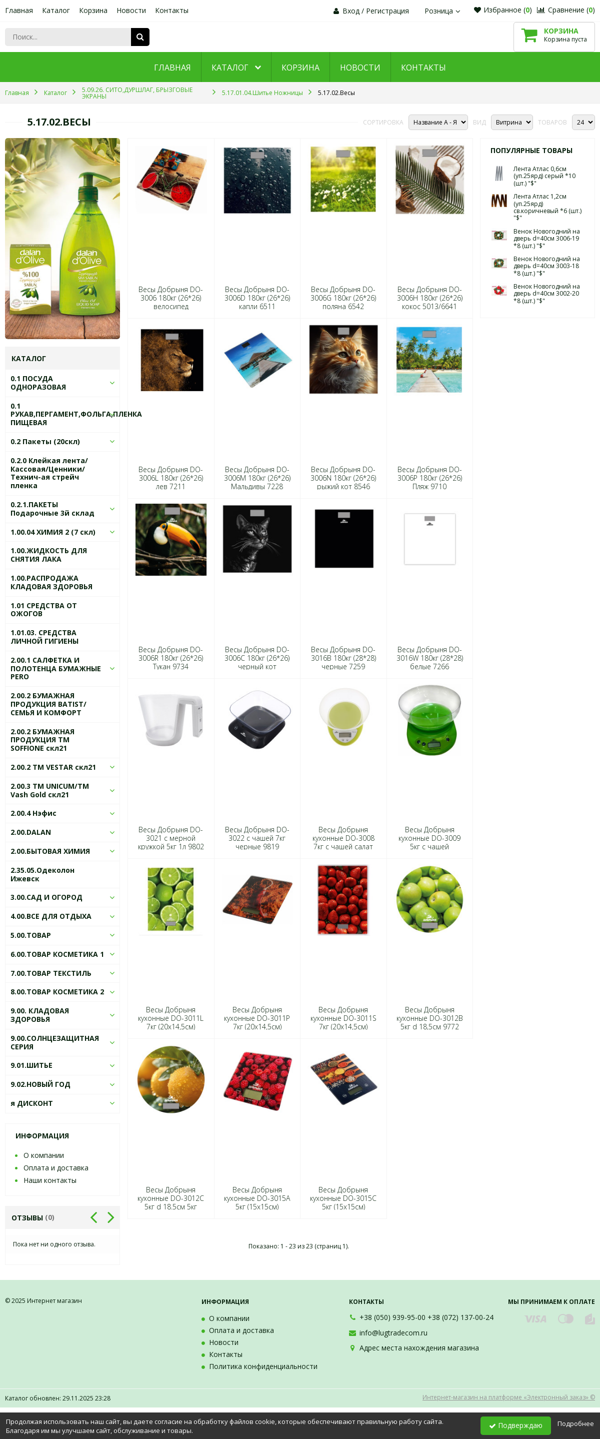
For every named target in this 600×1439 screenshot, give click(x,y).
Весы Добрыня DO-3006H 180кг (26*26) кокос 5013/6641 (429, 298)
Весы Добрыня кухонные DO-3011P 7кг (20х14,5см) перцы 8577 (257, 1022)
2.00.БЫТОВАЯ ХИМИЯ (50, 851)
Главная (19, 10)
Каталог (56, 10)
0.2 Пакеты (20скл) (45, 441)
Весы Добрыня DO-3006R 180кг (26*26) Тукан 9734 (170, 658)
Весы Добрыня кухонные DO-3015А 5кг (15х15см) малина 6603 (257, 1202)
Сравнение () (566, 10)
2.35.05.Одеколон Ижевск (42, 874)
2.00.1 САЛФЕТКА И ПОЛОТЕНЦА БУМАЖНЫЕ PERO (55, 668)
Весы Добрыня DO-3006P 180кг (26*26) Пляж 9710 (430, 478)
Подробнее (576, 1423)
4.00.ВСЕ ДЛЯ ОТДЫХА (51, 916)
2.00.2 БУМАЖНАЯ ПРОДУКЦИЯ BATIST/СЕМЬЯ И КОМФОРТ (48, 704)
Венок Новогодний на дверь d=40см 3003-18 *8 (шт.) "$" (547, 266)
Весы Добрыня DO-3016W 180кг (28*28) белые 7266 (429, 658)
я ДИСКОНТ (31, 1103)
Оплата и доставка (56, 1167)
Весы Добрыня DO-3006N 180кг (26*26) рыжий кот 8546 (343, 478)
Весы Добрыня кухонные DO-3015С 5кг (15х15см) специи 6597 (343, 1202)
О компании (44, 1155)
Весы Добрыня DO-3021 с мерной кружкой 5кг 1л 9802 (171, 838)
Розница (443, 11)
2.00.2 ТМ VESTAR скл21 (53, 767)
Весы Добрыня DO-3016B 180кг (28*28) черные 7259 (343, 658)
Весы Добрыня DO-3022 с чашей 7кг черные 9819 (257, 838)
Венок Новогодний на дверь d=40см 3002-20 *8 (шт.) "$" (547, 293)
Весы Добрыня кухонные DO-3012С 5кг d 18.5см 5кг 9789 (171, 1202)
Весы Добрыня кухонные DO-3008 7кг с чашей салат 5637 (343, 842)
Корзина (93, 10)
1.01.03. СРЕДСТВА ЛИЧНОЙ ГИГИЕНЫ (44, 637)
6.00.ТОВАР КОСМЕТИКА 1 (57, 954)
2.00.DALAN (30, 832)
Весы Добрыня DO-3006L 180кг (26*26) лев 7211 (170, 478)
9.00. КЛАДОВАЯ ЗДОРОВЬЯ (39, 1015)
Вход (351, 11)
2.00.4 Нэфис (33, 813)
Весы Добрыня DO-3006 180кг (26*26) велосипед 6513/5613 (170, 302)
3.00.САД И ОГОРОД (46, 897)
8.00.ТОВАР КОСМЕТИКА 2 (57, 991)
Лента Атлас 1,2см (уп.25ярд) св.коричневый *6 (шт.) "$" (548, 207)
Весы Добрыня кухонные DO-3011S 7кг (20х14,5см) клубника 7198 (343, 1022)
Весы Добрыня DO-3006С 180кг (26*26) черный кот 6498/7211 (257, 662)
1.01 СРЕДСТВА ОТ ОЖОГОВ (43, 610)
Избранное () (503, 10)
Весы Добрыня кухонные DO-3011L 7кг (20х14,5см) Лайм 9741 (171, 1022)
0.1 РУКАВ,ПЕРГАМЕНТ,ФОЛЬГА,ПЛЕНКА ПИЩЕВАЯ (76, 414)
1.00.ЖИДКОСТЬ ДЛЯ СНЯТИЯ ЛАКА (48, 555)
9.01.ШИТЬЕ (31, 1065)
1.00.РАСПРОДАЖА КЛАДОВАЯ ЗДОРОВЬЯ (51, 582)
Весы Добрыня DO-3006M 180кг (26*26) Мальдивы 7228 (257, 478)
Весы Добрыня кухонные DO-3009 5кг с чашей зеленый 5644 (429, 842)
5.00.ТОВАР (30, 935)
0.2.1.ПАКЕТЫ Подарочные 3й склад (52, 509)
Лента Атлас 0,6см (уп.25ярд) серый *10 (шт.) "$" (545, 176)
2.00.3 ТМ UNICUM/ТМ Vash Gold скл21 (49, 790)
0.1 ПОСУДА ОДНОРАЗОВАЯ (38, 383)
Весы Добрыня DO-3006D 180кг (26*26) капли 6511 (257, 298)
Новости (131, 10)
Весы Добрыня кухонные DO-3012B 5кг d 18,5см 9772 (429, 1018)
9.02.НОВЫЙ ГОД (40, 1084)
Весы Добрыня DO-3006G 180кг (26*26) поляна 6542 (343, 298)
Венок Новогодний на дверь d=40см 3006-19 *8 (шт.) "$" (547, 238)
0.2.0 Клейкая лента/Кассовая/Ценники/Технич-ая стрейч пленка (49, 473)
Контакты (171, 10)
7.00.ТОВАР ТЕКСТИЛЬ (51, 973)
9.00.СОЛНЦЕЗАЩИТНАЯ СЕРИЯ (54, 1042)
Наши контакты (50, 1180)
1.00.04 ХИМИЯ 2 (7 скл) (53, 532)
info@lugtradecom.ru (394, 1332)
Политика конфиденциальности (263, 1366)
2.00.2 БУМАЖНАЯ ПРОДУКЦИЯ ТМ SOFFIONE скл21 (42, 740)
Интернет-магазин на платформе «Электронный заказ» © (508, 1397)
